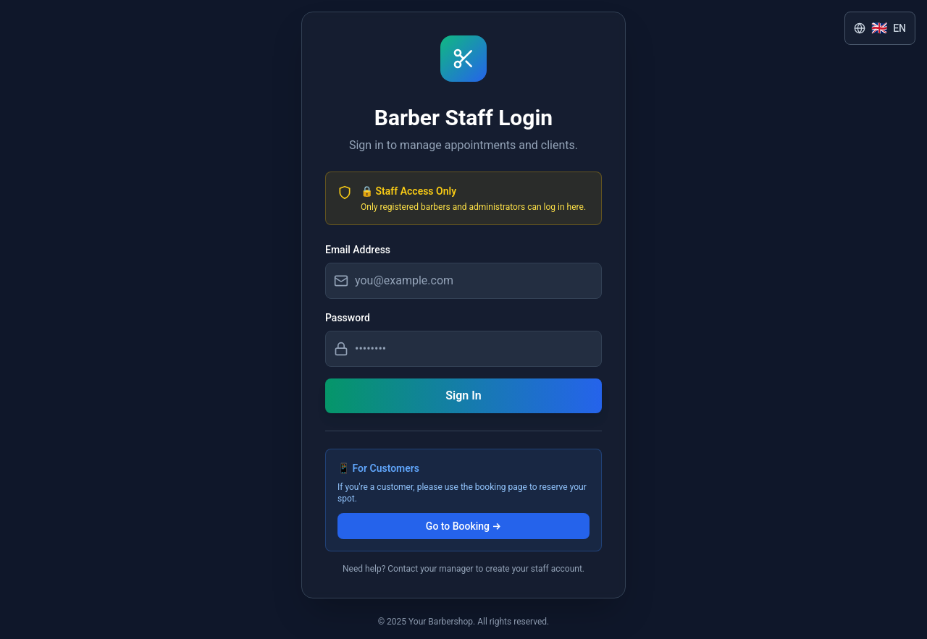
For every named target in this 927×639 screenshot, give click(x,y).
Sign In (463, 395)
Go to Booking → (463, 526)
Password (347, 317)
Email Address (357, 249)
